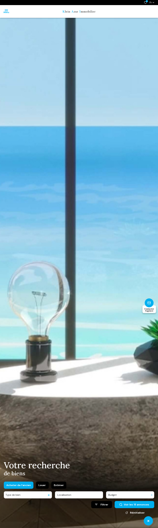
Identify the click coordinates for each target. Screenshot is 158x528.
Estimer (59, 488)
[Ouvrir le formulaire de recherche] (101, 507)
